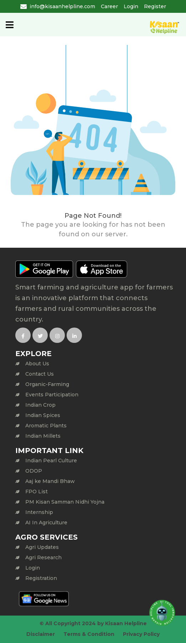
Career (109, 6)
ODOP (33, 471)
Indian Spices (42, 415)
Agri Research (43, 557)
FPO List (36, 491)
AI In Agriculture (46, 522)
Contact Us (39, 374)
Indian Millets (43, 436)
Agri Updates (42, 547)
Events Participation (51, 394)
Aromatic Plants (46, 425)
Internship (39, 512)
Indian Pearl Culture (51, 460)
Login (131, 6)
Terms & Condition (88, 634)
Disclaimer (40, 634)
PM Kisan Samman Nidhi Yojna (64, 502)
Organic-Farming (47, 384)
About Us (37, 363)
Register (155, 6)
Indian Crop (40, 405)
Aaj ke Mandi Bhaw (50, 481)
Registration (41, 578)
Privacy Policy (141, 634)
